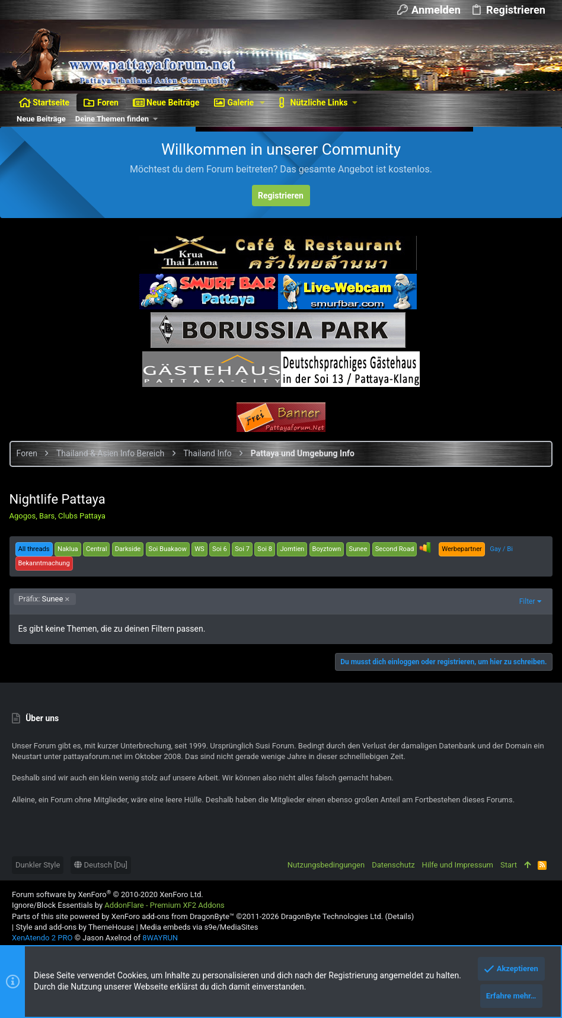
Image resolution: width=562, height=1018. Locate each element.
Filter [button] (524, 601)
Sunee (43, 598)
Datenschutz (393, 864)
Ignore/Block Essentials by (118, 905)
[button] (262, 102)
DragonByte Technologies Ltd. (332, 916)
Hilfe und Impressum (457, 864)
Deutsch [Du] (100, 864)
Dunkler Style (37, 864)
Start (508, 864)
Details (399, 916)
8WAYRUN (160, 937)
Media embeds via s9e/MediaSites (199, 927)
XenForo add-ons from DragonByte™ (172, 916)
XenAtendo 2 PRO (42, 937)
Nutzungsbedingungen (326, 864)
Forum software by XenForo (107, 894)
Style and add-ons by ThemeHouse (74, 927)
